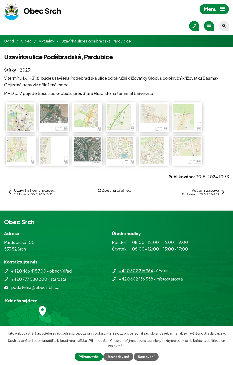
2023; (25, 69)
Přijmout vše (89, 357)
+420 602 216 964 (136, 270)
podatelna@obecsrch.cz (35, 287)
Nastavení (146, 357)
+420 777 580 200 (29, 279)
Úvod (9, 40)
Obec (26, 40)
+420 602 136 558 (136, 278)
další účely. (218, 333)
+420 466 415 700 (28, 270)
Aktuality (46, 40)
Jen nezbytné (118, 357)
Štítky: (11, 69)
